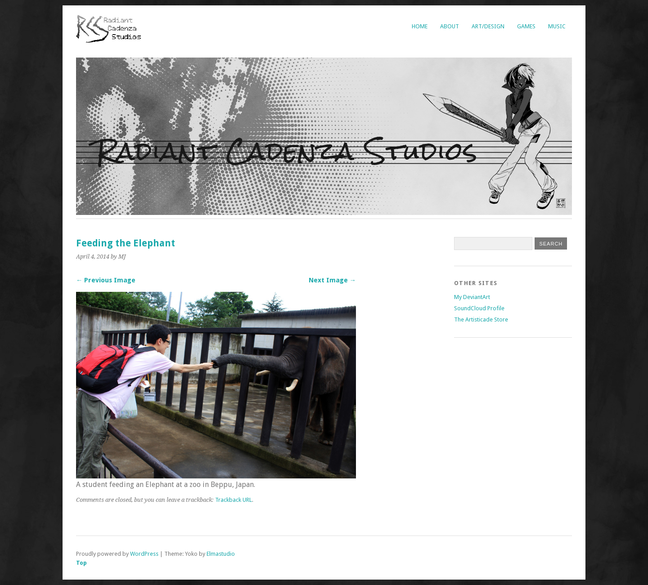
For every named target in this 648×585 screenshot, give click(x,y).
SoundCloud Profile (479, 308)
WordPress (144, 553)
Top (81, 562)
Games (526, 26)
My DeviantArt (472, 297)
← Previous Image (105, 280)
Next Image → (332, 280)
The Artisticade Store (481, 319)
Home (420, 26)
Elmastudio (221, 553)
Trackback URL (233, 499)
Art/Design (488, 26)
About (449, 26)
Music (557, 26)
